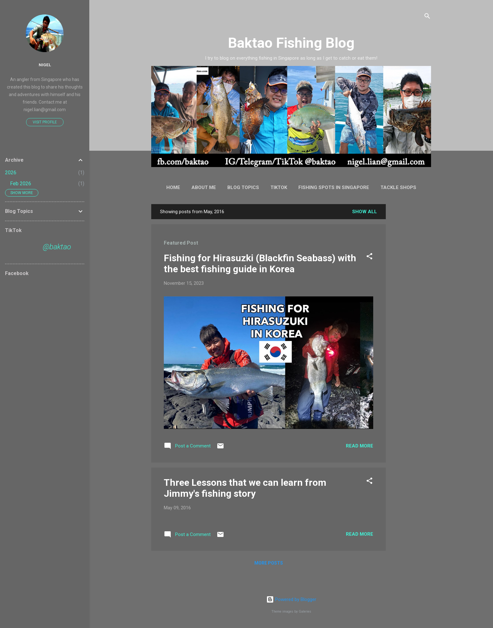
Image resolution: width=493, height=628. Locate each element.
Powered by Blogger (291, 599)
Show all (364, 211)
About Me (203, 187)
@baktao (57, 246)
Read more (359, 446)
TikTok (278, 187)
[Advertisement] (411, 298)
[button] (369, 257)
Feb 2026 (20, 184)
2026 (10, 173)
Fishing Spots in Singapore (333, 187)
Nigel (45, 64)
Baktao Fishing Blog (291, 43)
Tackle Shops (398, 187)
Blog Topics (243, 187)
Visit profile (45, 122)
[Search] (427, 17)
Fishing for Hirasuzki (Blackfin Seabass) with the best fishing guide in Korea (260, 263)
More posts (268, 563)
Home (173, 187)
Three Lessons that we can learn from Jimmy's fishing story (245, 488)
